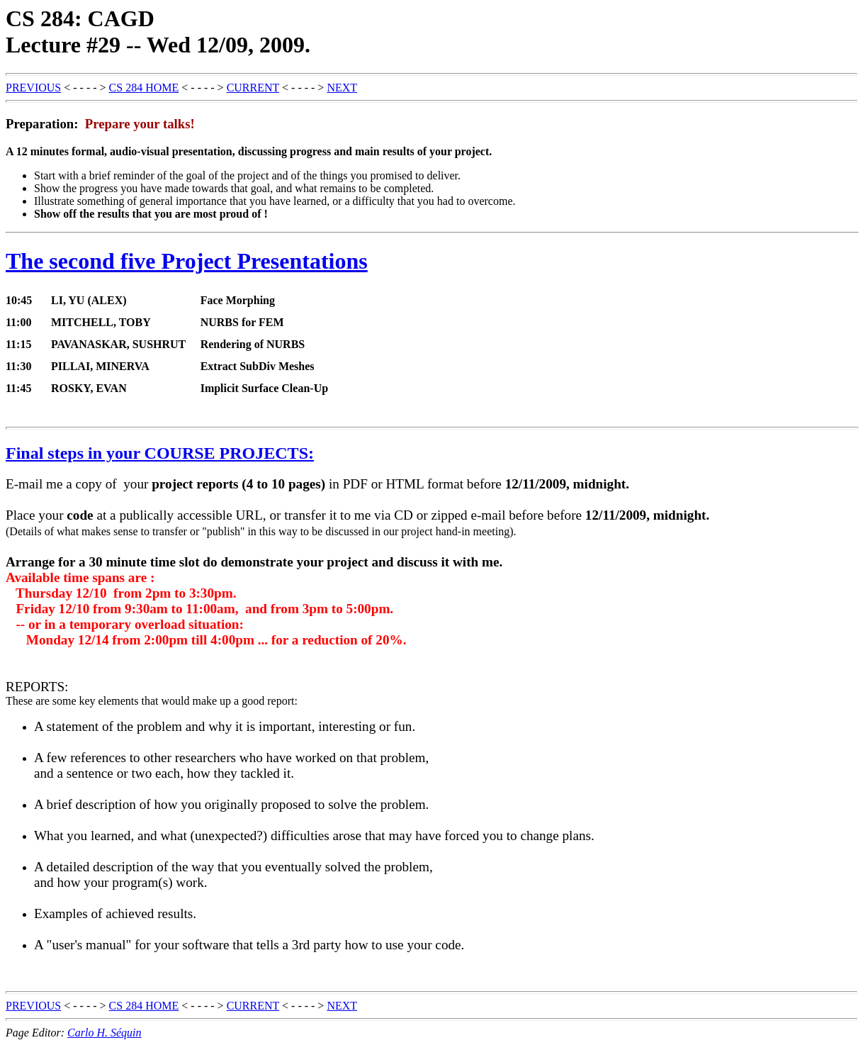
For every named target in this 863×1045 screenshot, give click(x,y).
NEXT (342, 88)
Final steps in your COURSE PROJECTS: (160, 453)
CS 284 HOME (144, 88)
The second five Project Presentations (187, 261)
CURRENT (253, 88)
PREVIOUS (33, 88)
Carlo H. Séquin (104, 1033)
